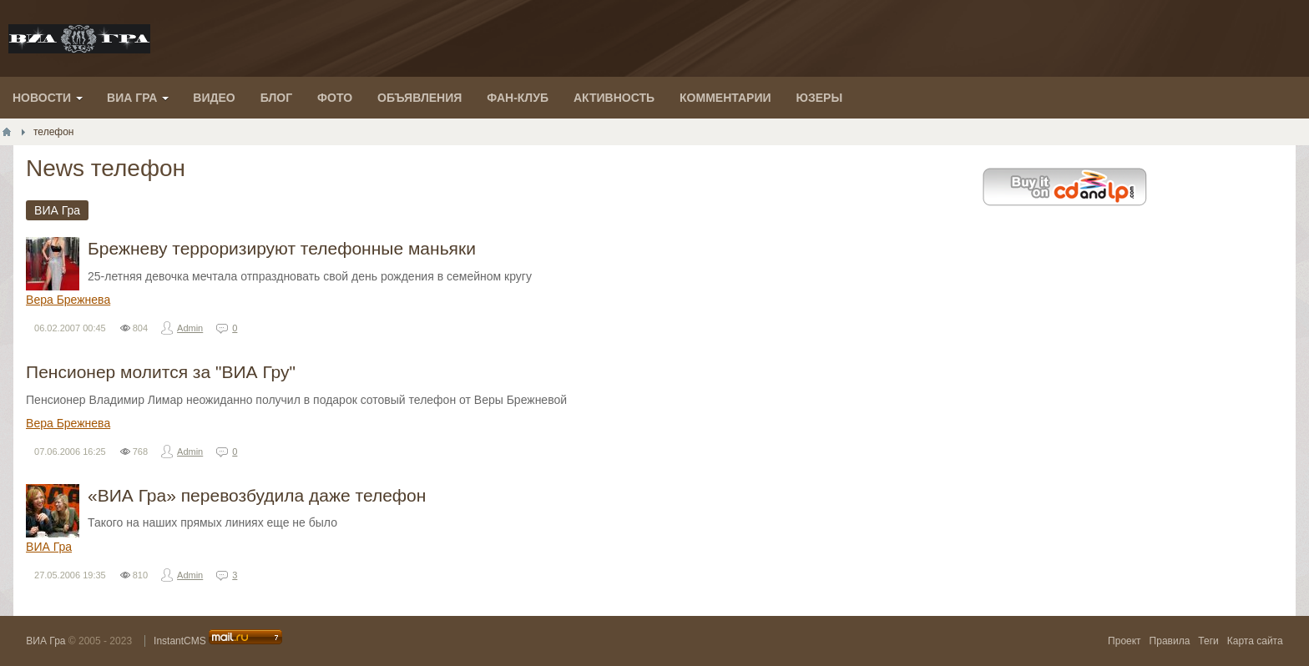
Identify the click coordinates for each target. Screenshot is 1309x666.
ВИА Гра (49, 546)
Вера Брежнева (68, 299)
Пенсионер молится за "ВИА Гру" (161, 371)
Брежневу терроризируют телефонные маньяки (282, 248)
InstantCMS (180, 641)
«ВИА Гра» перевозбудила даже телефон (257, 495)
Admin (190, 328)
